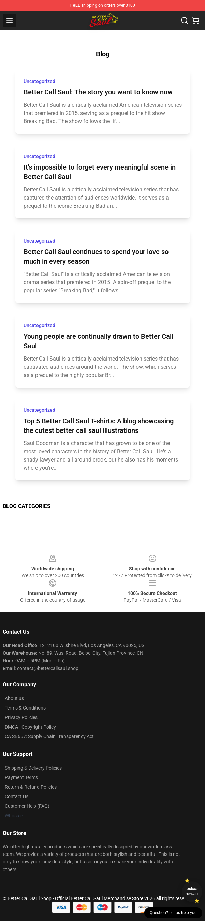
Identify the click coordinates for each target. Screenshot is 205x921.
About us (14, 698)
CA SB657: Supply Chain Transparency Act (49, 736)
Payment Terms (21, 777)
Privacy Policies (21, 717)
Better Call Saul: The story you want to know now (98, 92)
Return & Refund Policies (31, 787)
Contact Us (16, 796)
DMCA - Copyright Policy (30, 727)
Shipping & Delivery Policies (33, 768)
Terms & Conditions (25, 708)
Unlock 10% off (192, 891)
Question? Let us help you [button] (173, 912)
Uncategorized (39, 81)
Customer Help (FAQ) (27, 806)
